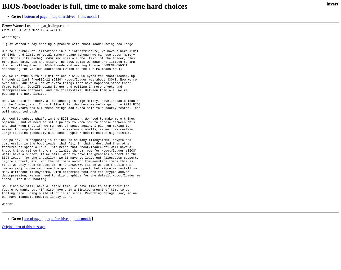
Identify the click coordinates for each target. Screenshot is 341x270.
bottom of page (35, 16)
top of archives (64, 16)
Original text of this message (23, 262)
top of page (32, 254)
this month (89, 16)
